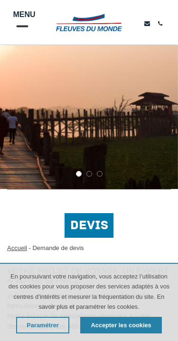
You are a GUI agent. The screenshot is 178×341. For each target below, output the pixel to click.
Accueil (17, 247)
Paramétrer (43, 325)
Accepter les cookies (121, 325)
